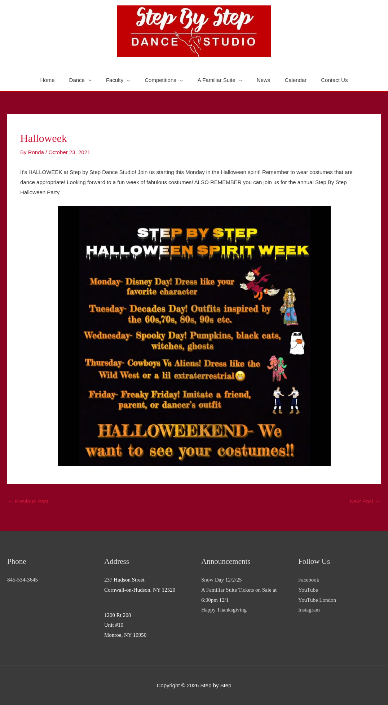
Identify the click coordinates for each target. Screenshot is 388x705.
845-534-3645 (22, 580)
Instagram (309, 610)
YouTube (308, 590)
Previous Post (28, 501)
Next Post (365, 501)
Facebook (308, 580)
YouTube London (317, 600)
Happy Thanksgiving (224, 610)
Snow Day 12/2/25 (221, 580)
